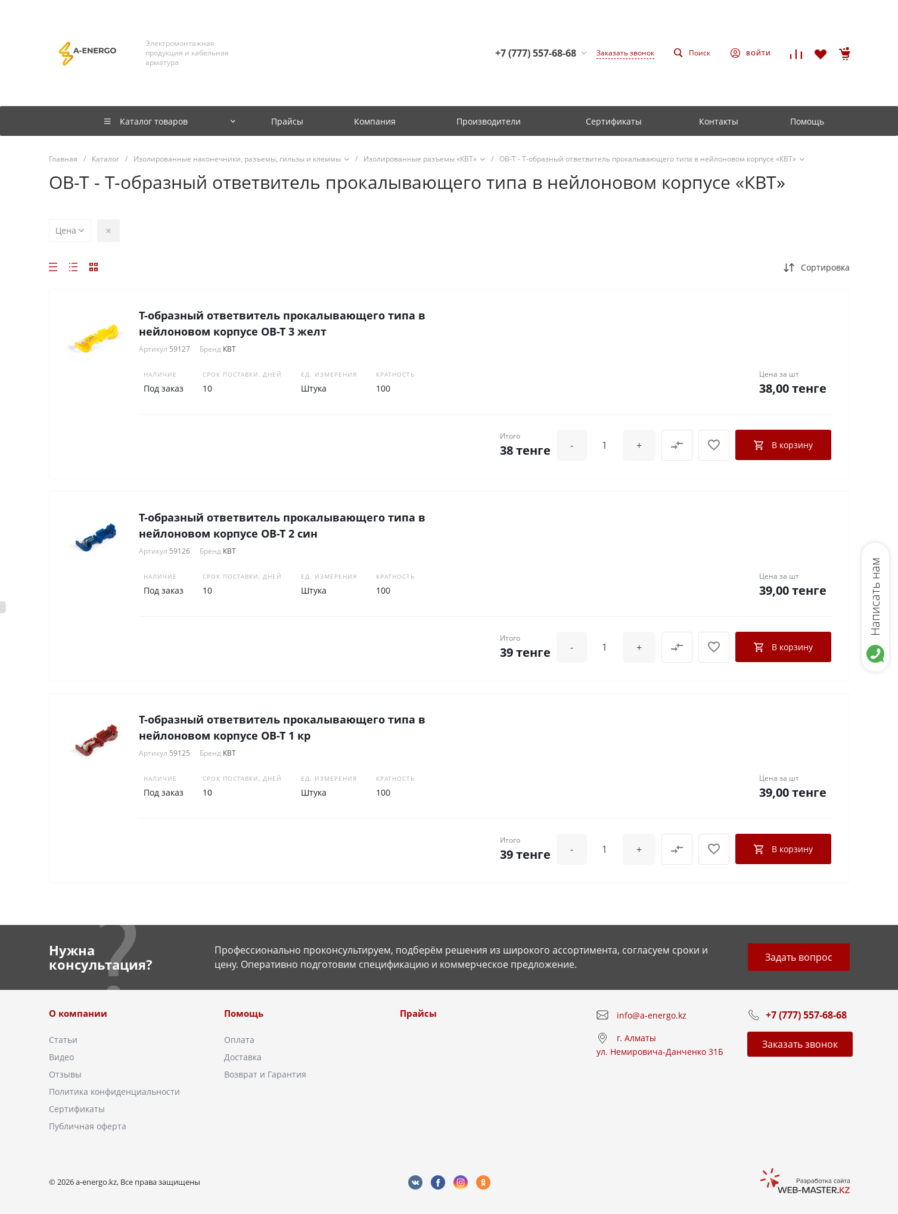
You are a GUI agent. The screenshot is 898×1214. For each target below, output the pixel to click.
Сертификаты (77, 1108)
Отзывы (65, 1074)
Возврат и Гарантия (265, 1074)
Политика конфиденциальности (114, 1091)
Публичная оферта (87, 1126)
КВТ (229, 349)
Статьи (63, 1039)
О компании (78, 1013)
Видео (61, 1057)
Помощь (243, 1013)
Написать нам (875, 596)
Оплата (239, 1039)
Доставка (243, 1057)
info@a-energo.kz (651, 1015)
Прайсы (418, 1013)
